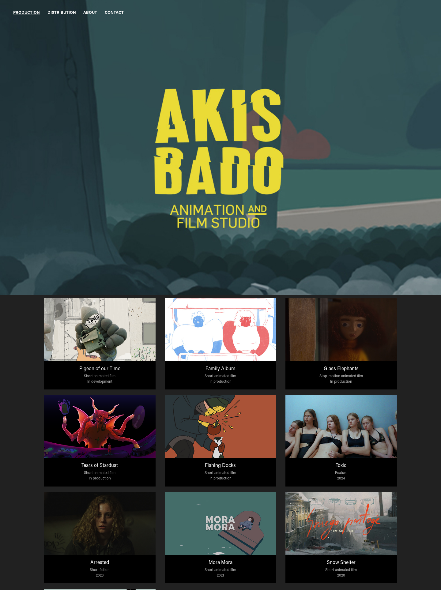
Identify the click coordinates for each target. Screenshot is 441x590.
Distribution (61, 12)
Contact (114, 12)
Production (26, 12)
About (90, 12)
